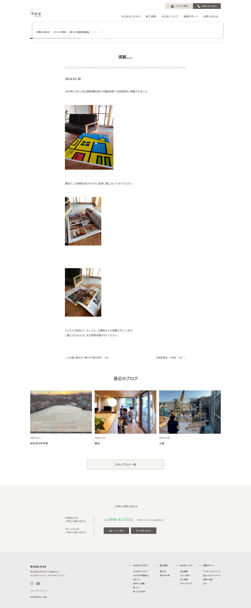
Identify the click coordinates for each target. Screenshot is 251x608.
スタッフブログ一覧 (125, 464)
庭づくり (136, 587)
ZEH (205, 583)
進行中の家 (165, 575)
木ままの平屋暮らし (141, 575)
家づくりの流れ (139, 591)
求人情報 (184, 579)
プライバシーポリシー (39, 590)
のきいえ (136, 579)
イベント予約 (181, 6)
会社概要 (184, 571)
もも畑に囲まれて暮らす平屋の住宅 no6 (88, 357)
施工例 (163, 571)
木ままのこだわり (140, 571)
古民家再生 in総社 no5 (169, 357)
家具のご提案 (139, 583)
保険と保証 (208, 579)
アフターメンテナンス (211, 571)
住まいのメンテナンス (212, 575)
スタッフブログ (186, 583)
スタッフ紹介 (185, 575)
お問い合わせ (145, 530)
